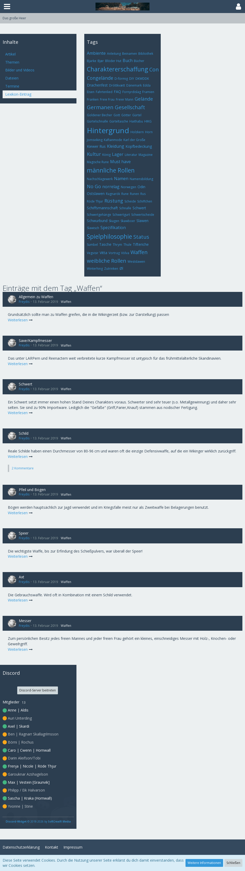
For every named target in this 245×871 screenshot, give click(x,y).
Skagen (114, 221)
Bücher (139, 61)
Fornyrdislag (131, 92)
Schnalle (125, 208)
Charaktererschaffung (117, 69)
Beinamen (129, 53)
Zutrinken (111, 268)
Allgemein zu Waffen (36, 296)
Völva (125, 253)
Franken (93, 99)
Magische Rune (98, 162)
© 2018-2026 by (38, 821)
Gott (116, 115)
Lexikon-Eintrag (18, 94)
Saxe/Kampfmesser (35, 340)
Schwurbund (97, 220)
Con (154, 69)
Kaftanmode (113, 140)
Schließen (233, 863)
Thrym (117, 244)
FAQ (117, 91)
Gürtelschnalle (97, 121)
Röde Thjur (95, 201)
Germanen (100, 107)
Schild (23, 433)
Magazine (146, 154)
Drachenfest (97, 85)
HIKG (148, 121)
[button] (7, 6)
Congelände (100, 78)
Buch (128, 60)
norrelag (110, 186)
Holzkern (137, 132)
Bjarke (91, 61)
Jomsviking (95, 140)
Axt (21, 576)
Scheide (130, 201)
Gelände (144, 99)
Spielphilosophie (109, 236)
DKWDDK (142, 78)
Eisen (90, 92)
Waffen (139, 252)
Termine (12, 86)
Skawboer (128, 221)
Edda (147, 85)
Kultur (94, 154)
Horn (149, 132)
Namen (121, 178)
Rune (125, 194)
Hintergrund (108, 130)
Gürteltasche (118, 121)
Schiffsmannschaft (102, 207)
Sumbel (92, 244)
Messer (25, 620)
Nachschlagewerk (100, 179)
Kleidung (115, 146)
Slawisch (93, 228)
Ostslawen (96, 193)
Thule (127, 244)
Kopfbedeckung (139, 146)
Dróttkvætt (117, 85)
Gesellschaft (130, 107)
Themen (12, 62)
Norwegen (128, 187)
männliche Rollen (111, 170)
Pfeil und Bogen (32, 489)
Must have (120, 161)
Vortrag (114, 253)
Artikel (10, 54)
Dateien (12, 78)
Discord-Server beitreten (37, 690)
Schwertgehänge (99, 214)
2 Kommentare (23, 468)
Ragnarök (113, 194)
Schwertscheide (142, 214)
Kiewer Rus (96, 146)
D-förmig (121, 78)
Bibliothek (145, 53)
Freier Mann (124, 99)
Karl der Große (134, 140)
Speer (23, 533)
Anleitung (114, 53)
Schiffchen (144, 201)
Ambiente (96, 53)
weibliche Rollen (106, 260)
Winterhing (95, 268)
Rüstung (113, 201)
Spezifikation (113, 227)
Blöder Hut (113, 61)
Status (141, 236)
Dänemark (134, 85)
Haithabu (136, 121)
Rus (143, 194)
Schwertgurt (121, 214)
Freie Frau (107, 99)
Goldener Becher (99, 115)
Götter (126, 115)
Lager (117, 154)
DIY (131, 78)
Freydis (24, 301)
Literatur (131, 154)
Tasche (105, 244)
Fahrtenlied (104, 92)
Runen (134, 194)
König (106, 154)
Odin (141, 186)
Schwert (139, 207)
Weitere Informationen (204, 863)
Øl (121, 268)
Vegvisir (92, 253)
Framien (148, 92)
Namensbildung (141, 179)
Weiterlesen (20, 319)
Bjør (101, 61)
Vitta (103, 252)
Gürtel (136, 115)
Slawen (142, 220)
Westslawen (136, 261)
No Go (94, 186)
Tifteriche (141, 244)
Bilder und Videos (19, 70)
